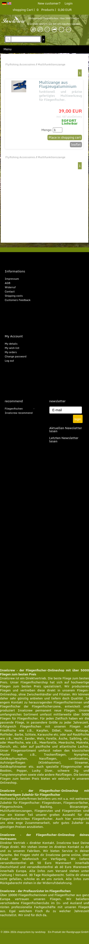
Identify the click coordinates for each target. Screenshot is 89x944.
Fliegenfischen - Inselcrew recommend (19, 410)
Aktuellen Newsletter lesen (65, 429)
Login (68, 3)
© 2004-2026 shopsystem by (23, 932)
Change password (15, 356)
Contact (10, 291)
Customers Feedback (17, 300)
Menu (8, 49)
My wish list (12, 348)
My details (11, 344)
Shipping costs (14, 296)
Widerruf (10, 287)
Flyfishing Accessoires (20, 64)
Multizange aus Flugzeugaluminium (57, 84)
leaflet (76, 144)
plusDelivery (74, 117)
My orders (11, 352)
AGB (7, 283)
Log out (9, 361)
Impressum (12, 279)
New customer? (49, 3)
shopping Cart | (24, 9)
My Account (14, 336)
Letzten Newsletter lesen (64, 439)
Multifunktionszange (51, 64)
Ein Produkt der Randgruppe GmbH (68, 932)
